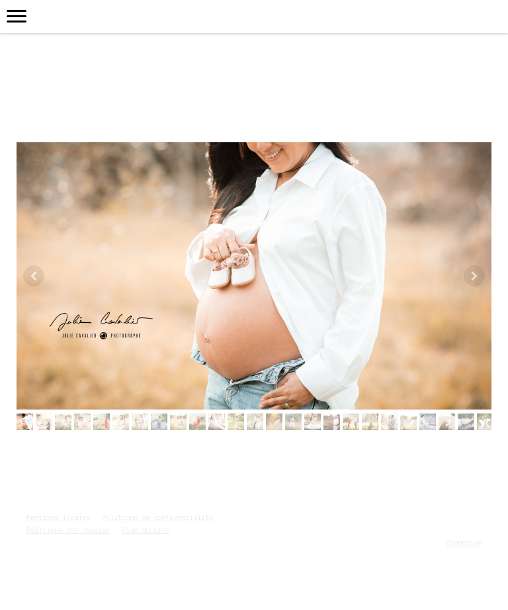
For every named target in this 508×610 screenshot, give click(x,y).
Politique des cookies (68, 529)
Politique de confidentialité (157, 517)
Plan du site (145, 529)
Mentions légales (58, 517)
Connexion (464, 542)
